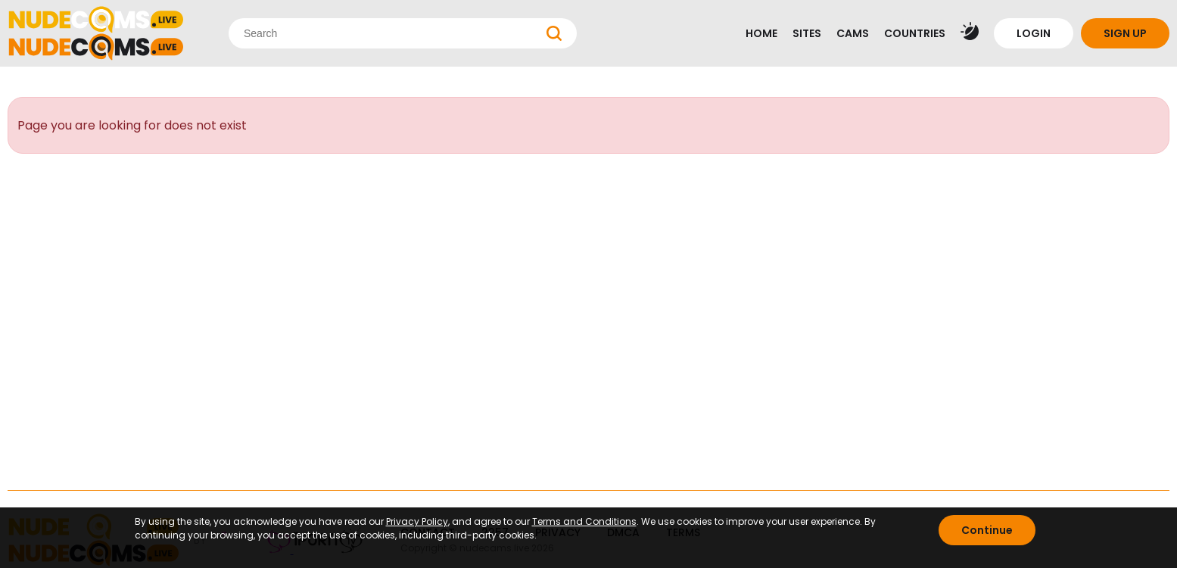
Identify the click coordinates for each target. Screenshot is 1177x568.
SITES (806, 33)
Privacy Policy (417, 521)
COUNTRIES (914, 33)
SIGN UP (1125, 33)
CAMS (852, 33)
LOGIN (1034, 33)
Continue (987, 530)
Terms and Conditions (584, 521)
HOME (761, 33)
